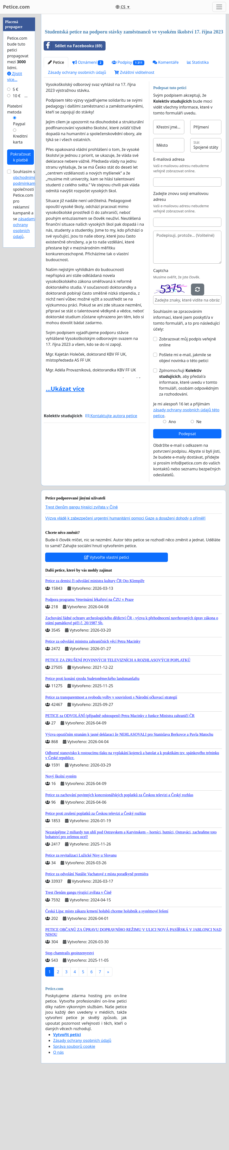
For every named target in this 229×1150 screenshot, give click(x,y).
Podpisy (128, 131)
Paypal (19, 271)
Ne (199, 490)
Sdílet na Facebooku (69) (73, 114)
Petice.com (16, 6)
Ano (172, 490)
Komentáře (166, 131)
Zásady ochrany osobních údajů (77, 141)
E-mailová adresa (169, 228)
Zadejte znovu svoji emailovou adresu (180, 265)
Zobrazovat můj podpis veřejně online (187, 410)
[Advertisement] (133, 56)
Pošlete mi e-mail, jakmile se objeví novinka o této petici (185, 426)
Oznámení (87, 131)
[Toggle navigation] (219, 7)
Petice (56, 131)
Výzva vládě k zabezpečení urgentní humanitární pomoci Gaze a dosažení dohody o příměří (125, 587)
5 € (15, 237)
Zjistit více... (14, 224)
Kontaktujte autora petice (111, 484)
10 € (17, 243)
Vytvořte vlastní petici (106, 626)
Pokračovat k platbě (20, 304)
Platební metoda (14, 256)
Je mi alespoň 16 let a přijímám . (186, 478)
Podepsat (187, 502)
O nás (58, 1121)
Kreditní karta (20, 286)
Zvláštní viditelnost (134, 141)
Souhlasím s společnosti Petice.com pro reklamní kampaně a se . (24, 352)
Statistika (198, 131)
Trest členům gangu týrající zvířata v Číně (81, 576)
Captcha (160, 339)
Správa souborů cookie (74, 1115)
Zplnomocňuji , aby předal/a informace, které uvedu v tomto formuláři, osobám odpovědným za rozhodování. (189, 451)
